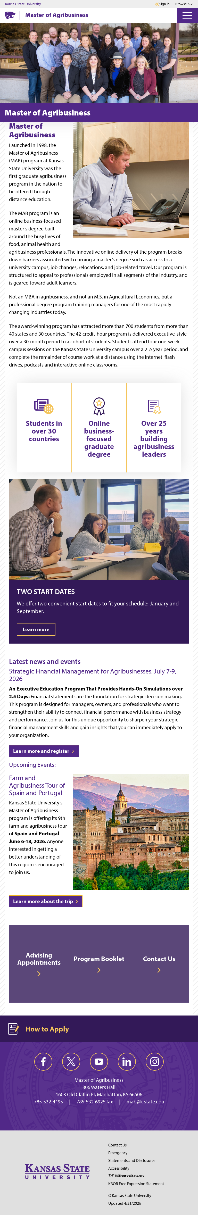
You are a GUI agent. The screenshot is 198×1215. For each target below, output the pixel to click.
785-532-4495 (48, 1102)
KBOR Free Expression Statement (136, 1183)
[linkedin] (127, 1062)
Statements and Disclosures (131, 1160)
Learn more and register (44, 751)
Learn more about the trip (45, 901)
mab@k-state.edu (145, 1102)
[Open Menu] (187, 15)
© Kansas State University (129, 1195)
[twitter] (71, 1062)
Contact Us (117, 1145)
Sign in (164, 4)
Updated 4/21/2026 (124, 1203)
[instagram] (155, 1062)
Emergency (118, 1152)
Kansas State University (23, 4)
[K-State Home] (10, 15)
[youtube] (99, 1062)
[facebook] (43, 1062)
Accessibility (118, 1168)
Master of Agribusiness (56, 15)
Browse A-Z (184, 4)
